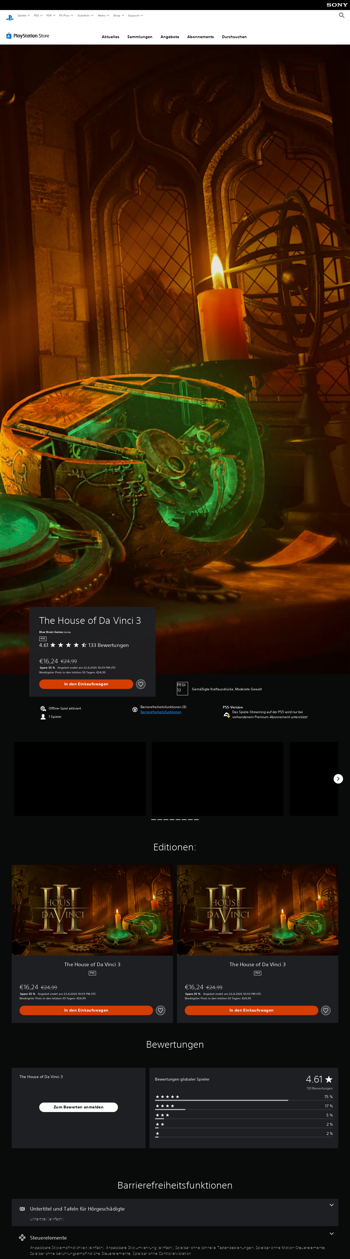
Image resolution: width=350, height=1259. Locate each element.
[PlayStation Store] (28, 30)
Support (133, 15)
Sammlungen (139, 31)
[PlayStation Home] (9, 15)
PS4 (49, 15)
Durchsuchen (234, 31)
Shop (116, 15)
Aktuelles (110, 31)
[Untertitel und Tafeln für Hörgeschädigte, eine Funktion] (175, 1207)
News (101, 15)
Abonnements (200, 31)
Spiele (22, 15)
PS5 (36, 15)
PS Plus (64, 15)
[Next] (338, 773)
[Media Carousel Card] (80, 774)
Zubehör (84, 15)
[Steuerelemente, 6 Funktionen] (175, 1239)
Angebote (170, 31)
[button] (161, 706)
